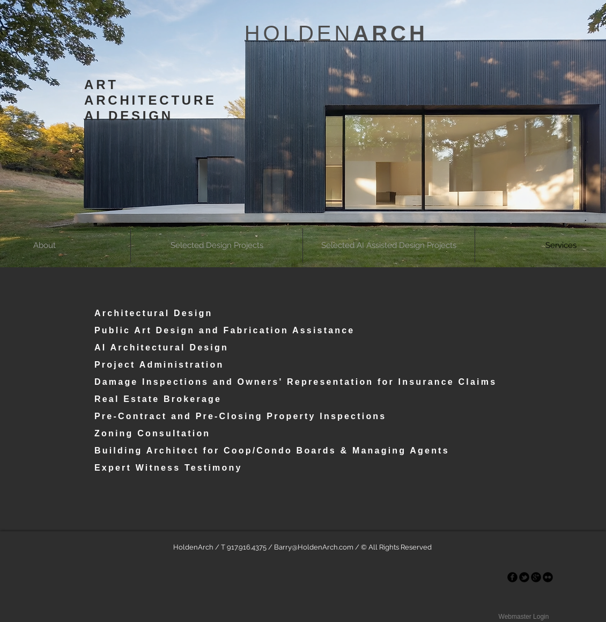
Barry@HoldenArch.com (313, 547)
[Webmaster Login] (523, 616)
